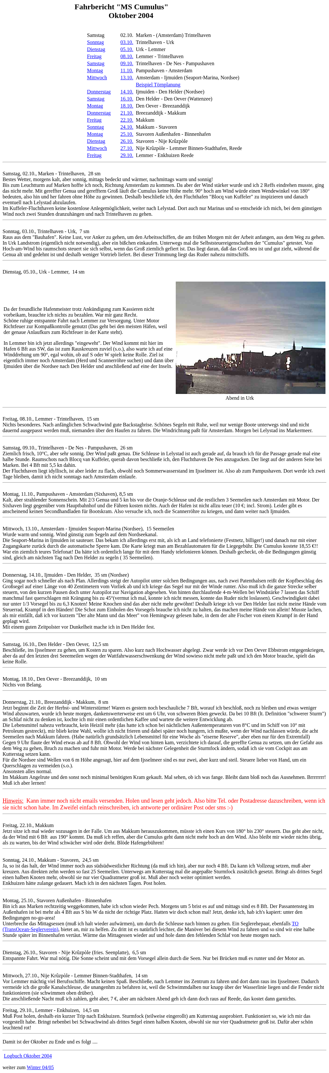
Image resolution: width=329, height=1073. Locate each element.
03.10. (126, 42)
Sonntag (95, 42)
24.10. (126, 127)
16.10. (126, 98)
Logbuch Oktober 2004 (28, 1056)
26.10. (126, 141)
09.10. (126, 63)
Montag (95, 70)
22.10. (126, 120)
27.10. (126, 148)
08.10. (126, 56)
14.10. (126, 91)
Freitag (94, 56)
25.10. (126, 134)
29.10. (126, 155)
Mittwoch (97, 77)
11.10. (126, 70)
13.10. (126, 77)
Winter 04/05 (40, 1067)
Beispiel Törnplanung (158, 84)
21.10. (126, 113)
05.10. (126, 49)
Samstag (95, 63)
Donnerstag (99, 91)
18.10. (126, 106)
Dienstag (96, 49)
